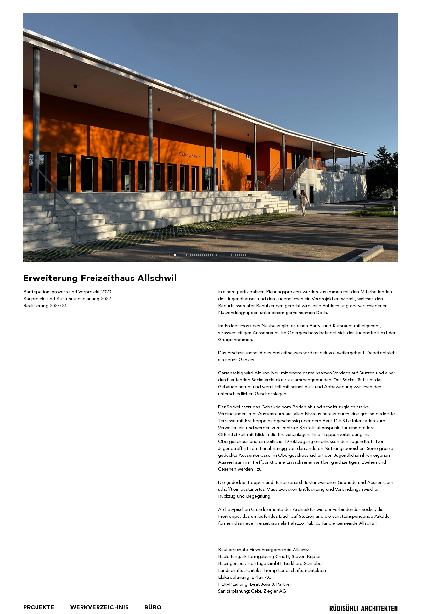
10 (211, 255)
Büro (153, 608)
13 (224, 255)
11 (216, 255)
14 (228, 255)
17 (240, 255)
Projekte (39, 608)
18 (244, 255)
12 (220, 255)
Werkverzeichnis (99, 608)
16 (236, 255)
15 (232, 255)
